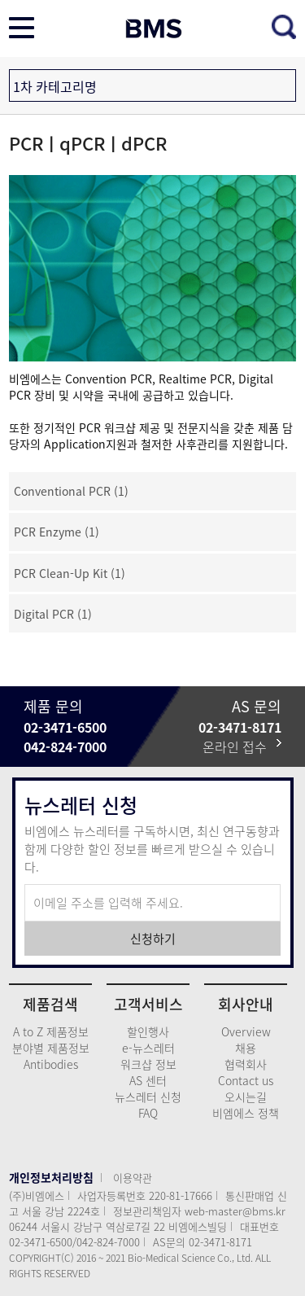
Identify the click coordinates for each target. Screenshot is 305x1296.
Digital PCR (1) (53, 614)
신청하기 (153, 939)
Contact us (245, 1080)
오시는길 (245, 1096)
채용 (245, 1048)
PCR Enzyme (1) (56, 531)
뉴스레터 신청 (148, 1096)
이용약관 (132, 1177)
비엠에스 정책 (245, 1113)
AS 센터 (148, 1080)
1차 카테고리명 (55, 86)
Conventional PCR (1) (71, 491)
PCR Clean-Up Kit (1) (69, 573)
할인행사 (148, 1031)
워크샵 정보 (148, 1064)
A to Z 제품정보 (51, 1031)
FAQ (148, 1113)
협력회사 (245, 1064)
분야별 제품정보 (50, 1048)
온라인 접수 (242, 746)
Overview (246, 1031)
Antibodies (51, 1064)
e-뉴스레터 (148, 1048)
